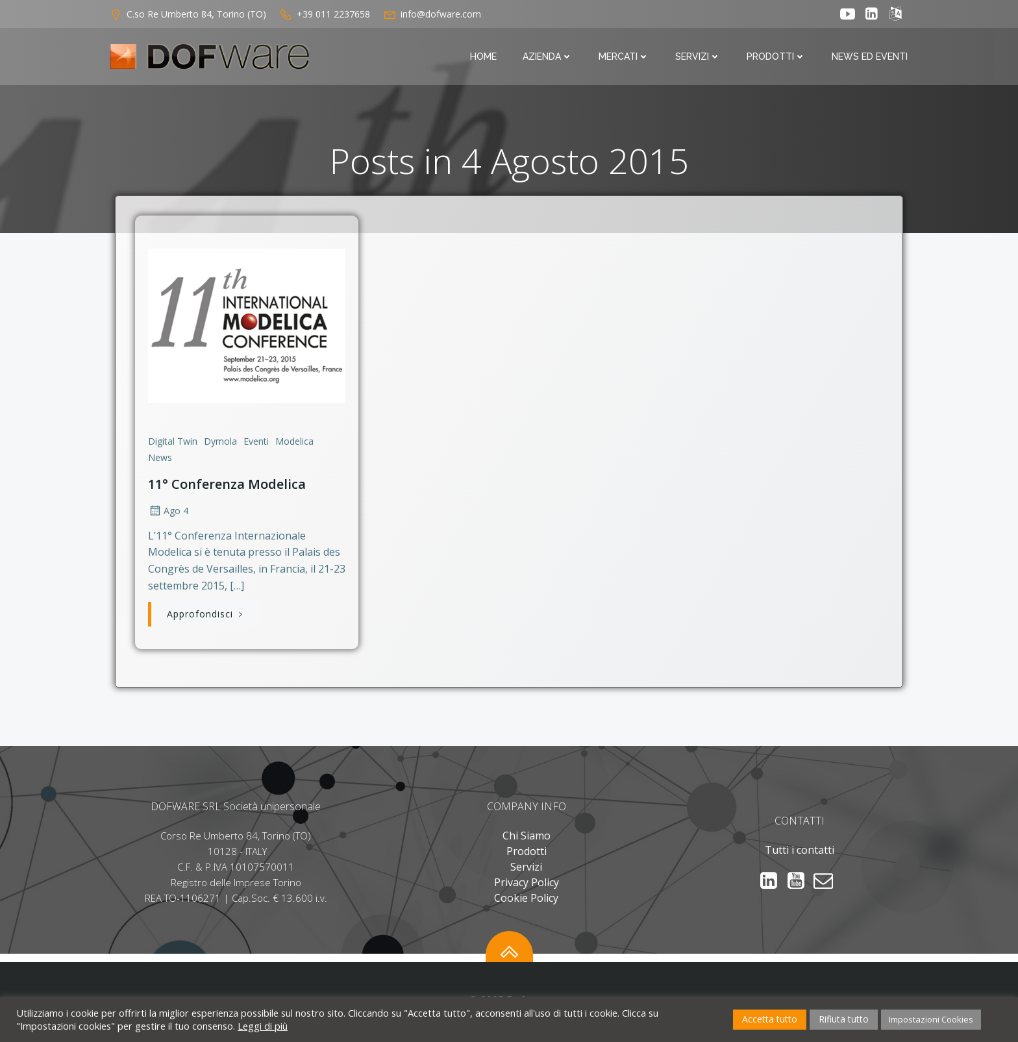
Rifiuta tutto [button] (844, 1019)
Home (484, 57)
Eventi (255, 441)
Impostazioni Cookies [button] (931, 1019)
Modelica (294, 441)
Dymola (219, 441)
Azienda (549, 57)
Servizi (699, 57)
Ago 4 (167, 510)
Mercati (625, 57)
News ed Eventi (871, 57)
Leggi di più (263, 1025)
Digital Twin (172, 441)
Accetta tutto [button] (769, 1019)
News (159, 458)
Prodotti (777, 57)
